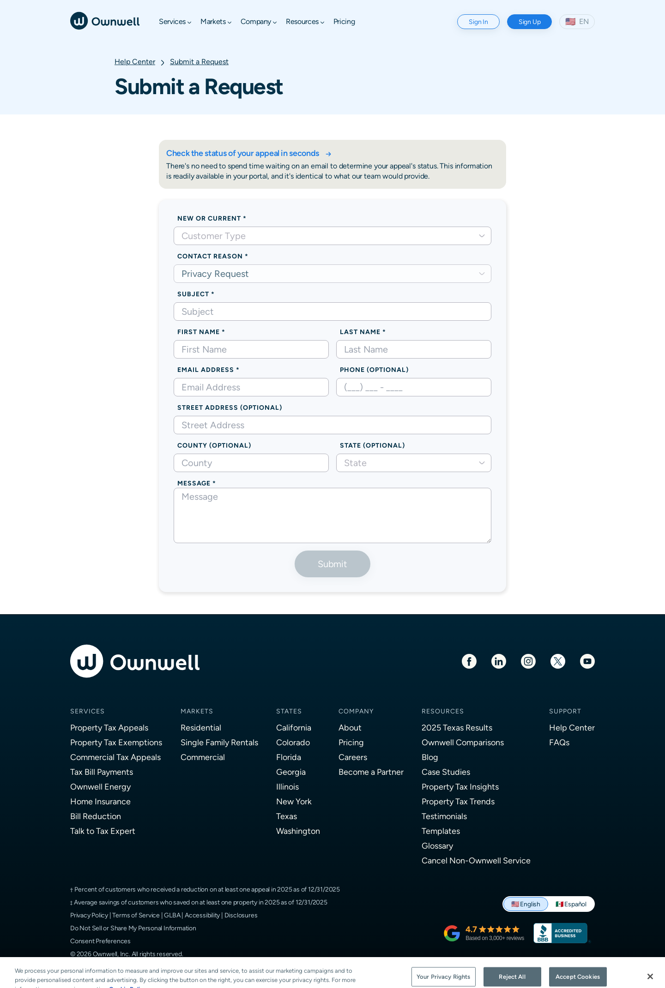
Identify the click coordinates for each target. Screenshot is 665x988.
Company (356, 711)
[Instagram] (528, 660)
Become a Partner (371, 772)
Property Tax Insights (460, 786)
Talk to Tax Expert (102, 831)
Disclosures (241, 915)
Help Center (135, 61)
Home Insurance (100, 801)
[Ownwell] (104, 20)
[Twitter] (557, 660)
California (293, 727)
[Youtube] (587, 660)
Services (87, 711)
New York (294, 801)
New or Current (209, 218)
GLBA (172, 915)
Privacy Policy (89, 915)
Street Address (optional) (229, 407)
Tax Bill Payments (101, 772)
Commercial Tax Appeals (115, 757)
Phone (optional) (374, 369)
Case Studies (446, 772)
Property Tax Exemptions (116, 742)
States (289, 711)
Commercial (203, 757)
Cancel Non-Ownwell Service (476, 860)
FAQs (559, 742)
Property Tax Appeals (109, 727)
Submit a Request (199, 61)
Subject (193, 294)
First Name (198, 331)
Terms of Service (136, 915)
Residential (201, 727)
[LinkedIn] (498, 660)
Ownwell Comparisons (463, 742)
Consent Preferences (100, 941)
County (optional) (214, 445)
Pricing (351, 742)
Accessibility (202, 915)
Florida (288, 757)
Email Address (205, 369)
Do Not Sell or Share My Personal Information (133, 928)
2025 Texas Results (457, 727)
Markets (197, 711)
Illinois (287, 786)
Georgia (291, 772)
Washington (298, 831)
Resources (443, 711)
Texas (286, 816)
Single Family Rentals (219, 742)
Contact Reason (210, 256)
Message (194, 483)
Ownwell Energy (100, 786)
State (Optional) (372, 445)
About (350, 727)
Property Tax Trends (458, 801)
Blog (430, 757)
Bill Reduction (95, 816)
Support (565, 711)
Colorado (293, 742)
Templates (441, 831)
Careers (353, 757)
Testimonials (444, 816)
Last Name (360, 331)
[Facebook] (469, 660)
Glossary (437, 845)
